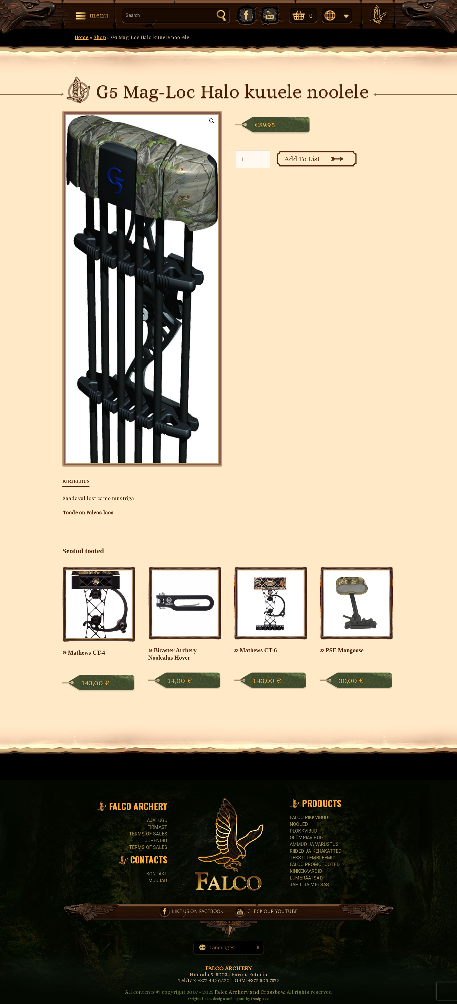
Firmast (157, 827)
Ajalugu (157, 820)
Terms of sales (148, 834)
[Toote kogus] (252, 159)
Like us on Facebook (246, 15)
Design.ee (260, 998)
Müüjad (157, 880)
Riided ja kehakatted (316, 851)
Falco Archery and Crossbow (249, 992)
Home (82, 37)
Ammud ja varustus (314, 844)
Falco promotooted (315, 864)
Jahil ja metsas (309, 884)
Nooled (299, 824)
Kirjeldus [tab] (75, 481)
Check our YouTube (270, 15)
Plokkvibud (304, 831)
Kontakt (156, 874)
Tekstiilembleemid (313, 858)
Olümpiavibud (306, 837)
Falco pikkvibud (309, 817)
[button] (212, 121)
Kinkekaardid (306, 871)
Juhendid (156, 840)
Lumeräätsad (306, 878)
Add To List (302, 159)
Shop (100, 37)
